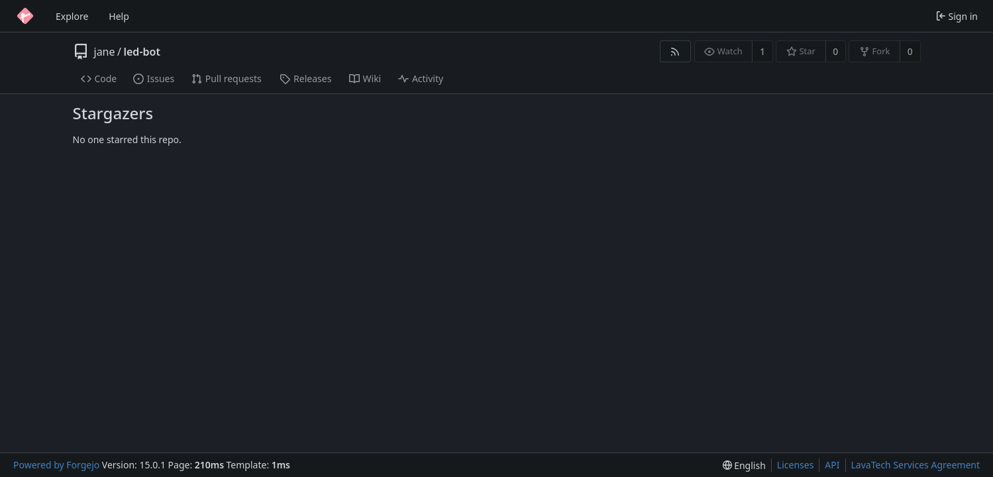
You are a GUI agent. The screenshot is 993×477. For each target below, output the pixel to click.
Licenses (795, 464)
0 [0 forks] (910, 51)
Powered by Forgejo (56, 464)
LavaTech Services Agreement (915, 464)
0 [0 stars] (835, 51)
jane (104, 51)
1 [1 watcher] (762, 51)
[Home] (25, 16)
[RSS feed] (675, 51)
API (832, 464)
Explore (72, 16)
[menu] (744, 465)
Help (119, 16)
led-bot (141, 51)
